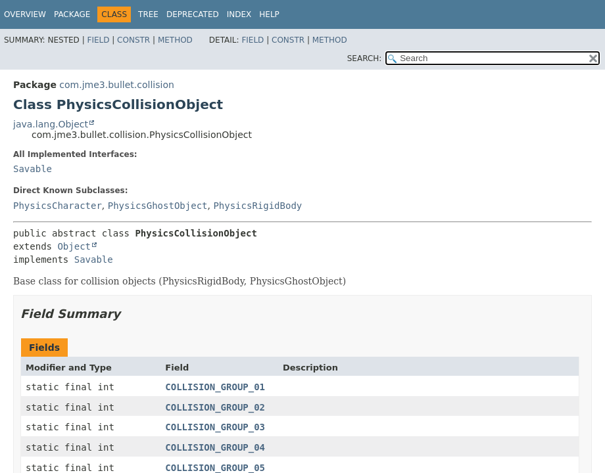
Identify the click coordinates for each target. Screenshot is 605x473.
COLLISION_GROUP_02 (215, 407)
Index (239, 14)
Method (175, 40)
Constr (133, 40)
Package (72, 14)
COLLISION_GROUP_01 (215, 387)
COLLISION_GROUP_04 (215, 447)
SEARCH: (364, 58)
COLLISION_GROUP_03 (215, 427)
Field (98, 40)
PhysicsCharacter (57, 205)
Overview (25, 14)
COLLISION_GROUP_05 (215, 467)
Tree (148, 14)
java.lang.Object (50, 124)
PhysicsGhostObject (158, 205)
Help (269, 14)
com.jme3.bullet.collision (116, 84)
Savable (32, 169)
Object (74, 246)
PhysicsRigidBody (257, 205)
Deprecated (192, 14)
